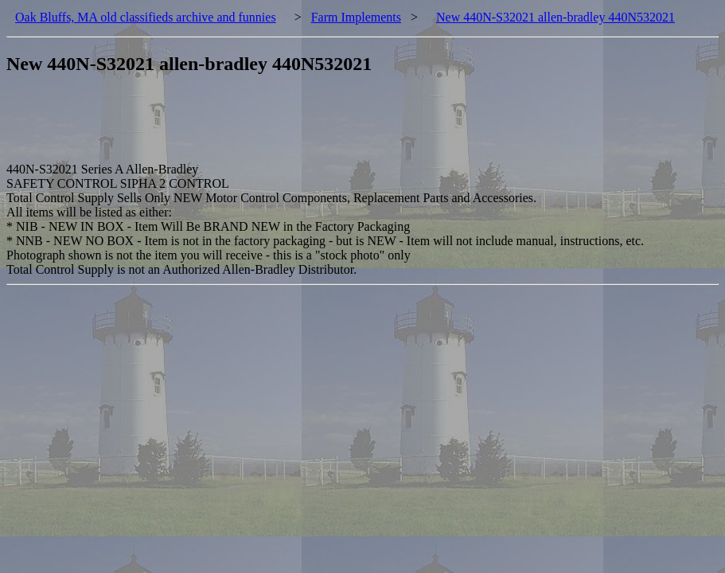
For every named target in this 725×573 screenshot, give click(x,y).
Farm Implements (356, 17)
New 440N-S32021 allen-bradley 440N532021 (555, 17)
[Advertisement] (296, 126)
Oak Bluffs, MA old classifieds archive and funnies (145, 17)
